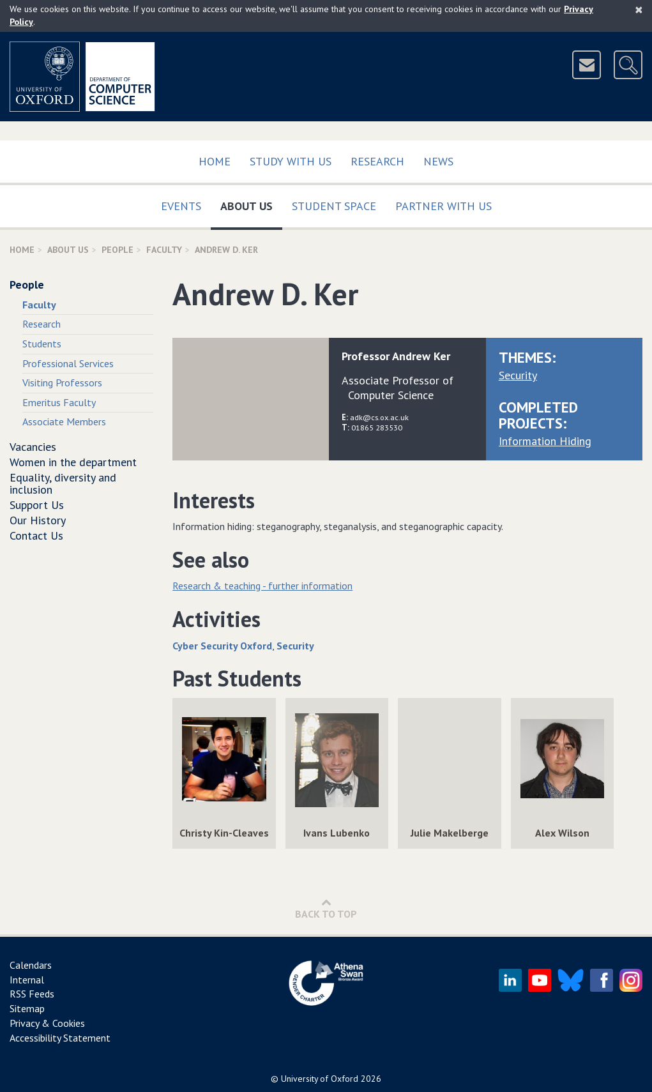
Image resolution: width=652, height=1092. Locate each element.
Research (377, 161)
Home (215, 161)
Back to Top (326, 908)
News (438, 161)
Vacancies (33, 446)
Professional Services (68, 363)
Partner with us (443, 206)
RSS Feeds (32, 993)
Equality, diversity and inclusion (63, 483)
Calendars (31, 965)
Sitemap (27, 1008)
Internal (27, 979)
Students (41, 343)
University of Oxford (319, 1078)
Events (181, 206)
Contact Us (36, 535)
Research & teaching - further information (262, 585)
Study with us (290, 161)
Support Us (37, 504)
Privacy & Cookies (47, 1023)
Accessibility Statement (60, 1037)
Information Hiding (545, 441)
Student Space (334, 206)
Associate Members (64, 421)
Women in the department (73, 462)
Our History (38, 520)
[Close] (639, 9)
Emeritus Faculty (59, 402)
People (117, 249)
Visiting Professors (62, 382)
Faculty (164, 249)
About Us (251, 203)
